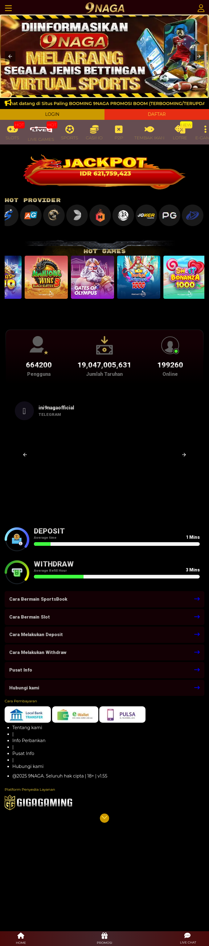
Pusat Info (23, 753)
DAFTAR (157, 114)
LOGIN (52, 114)
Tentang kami (27, 727)
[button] (10, 56)
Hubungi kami (27, 766)
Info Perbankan (29, 740)
